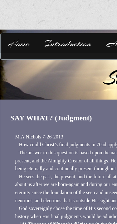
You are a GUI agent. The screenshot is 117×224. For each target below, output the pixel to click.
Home (18, 43)
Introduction (68, 43)
